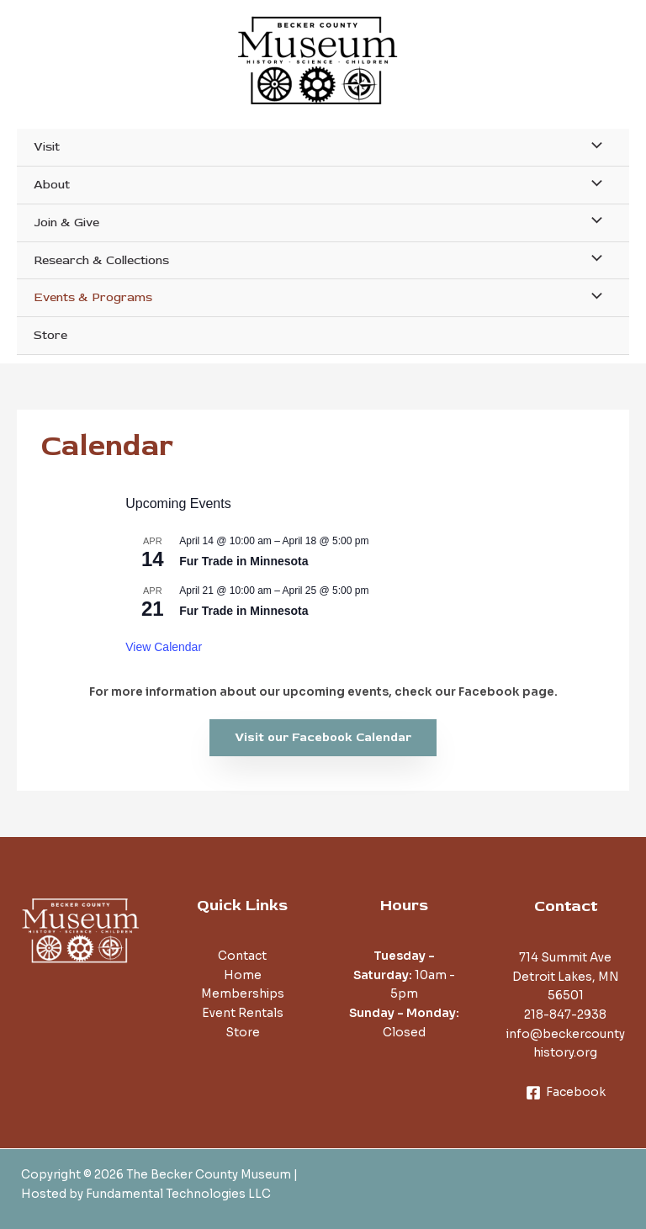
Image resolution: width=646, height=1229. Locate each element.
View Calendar (163, 647)
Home (243, 975)
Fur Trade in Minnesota (243, 561)
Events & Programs (93, 297)
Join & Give (66, 222)
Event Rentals (242, 1013)
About (52, 185)
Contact (242, 956)
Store (50, 335)
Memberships (242, 994)
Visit (47, 147)
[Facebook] (565, 1092)
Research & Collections (101, 260)
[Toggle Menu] (592, 146)
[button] (323, 738)
